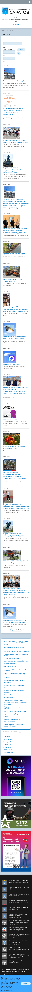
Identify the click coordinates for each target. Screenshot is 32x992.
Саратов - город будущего (12, 714)
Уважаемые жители (10, 419)
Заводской (7, 742)
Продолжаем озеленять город (14, 254)
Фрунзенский (8, 752)
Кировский (7, 744)
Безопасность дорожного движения (16, 651)
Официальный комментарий (13, 700)
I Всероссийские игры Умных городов (13, 648)
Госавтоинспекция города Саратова (15, 661)
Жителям (16, 24)
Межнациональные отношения (14, 680)
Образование (8, 697)
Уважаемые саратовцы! (11, 364)
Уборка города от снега (11, 719)
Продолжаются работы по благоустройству (12, 280)
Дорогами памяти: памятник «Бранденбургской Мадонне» (14, 535)
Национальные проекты (11, 688)
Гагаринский (7, 739)
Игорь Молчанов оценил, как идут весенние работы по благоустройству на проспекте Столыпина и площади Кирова (15, 390)
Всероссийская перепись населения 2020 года (16, 655)
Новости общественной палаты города (14, 691)
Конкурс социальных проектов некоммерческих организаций (14, 674)
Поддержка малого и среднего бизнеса (14, 707)
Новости (11, 30)
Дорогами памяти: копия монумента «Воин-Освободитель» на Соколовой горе (15, 170)
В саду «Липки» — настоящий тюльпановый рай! (14, 447)
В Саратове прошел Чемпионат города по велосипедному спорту (15, 141)
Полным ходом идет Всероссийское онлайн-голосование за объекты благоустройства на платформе (14, 475)
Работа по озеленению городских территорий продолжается (15, 562)
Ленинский (7, 747)
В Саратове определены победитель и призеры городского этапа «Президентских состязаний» (16, 506)
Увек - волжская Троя (10, 722)
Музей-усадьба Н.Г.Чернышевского (15, 685)
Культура (6, 677)
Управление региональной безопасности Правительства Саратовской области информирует (13, 111)
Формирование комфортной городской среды (13, 725)
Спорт (5, 716)
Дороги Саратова (9, 663)
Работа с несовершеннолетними (14, 711)
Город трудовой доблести (12, 658)
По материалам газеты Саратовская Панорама (15, 703)
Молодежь (7, 682)
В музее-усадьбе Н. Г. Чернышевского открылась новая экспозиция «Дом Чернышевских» (15, 309)
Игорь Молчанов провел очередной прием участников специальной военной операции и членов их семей (16, 592)
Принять (26, 983)
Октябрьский (7, 750)
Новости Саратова (9, 695)
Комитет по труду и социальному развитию (14, 669)
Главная (3, 30)
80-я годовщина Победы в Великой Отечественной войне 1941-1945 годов (15, 643)
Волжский (6, 736)
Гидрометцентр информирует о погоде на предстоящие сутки (14, 338)
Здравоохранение (9, 666)
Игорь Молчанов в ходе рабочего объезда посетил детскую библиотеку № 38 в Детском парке (15, 231)
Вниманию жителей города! (13, 81)
